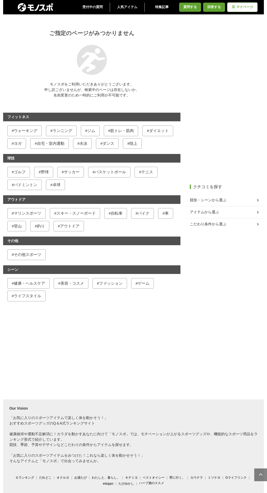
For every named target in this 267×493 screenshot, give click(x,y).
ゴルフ (21, 172)
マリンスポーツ (28, 213)
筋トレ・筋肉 (123, 130)
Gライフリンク (237, 477)
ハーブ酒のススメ (152, 483)
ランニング (63, 130)
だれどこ (46, 477)
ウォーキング (26, 130)
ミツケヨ (215, 477)
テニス (148, 172)
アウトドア (71, 226)
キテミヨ (132, 477)
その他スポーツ (28, 254)
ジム (92, 130)
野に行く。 (178, 477)
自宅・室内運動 (51, 143)
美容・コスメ (73, 283)
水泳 (84, 143)
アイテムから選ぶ (205, 212)
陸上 (134, 143)
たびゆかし (127, 483)
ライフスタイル (28, 296)
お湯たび (81, 477)
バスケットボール (111, 172)
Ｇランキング (25, 477)
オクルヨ (64, 477)
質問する (191, 7)
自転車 (118, 213)
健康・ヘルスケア (30, 283)
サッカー (73, 172)
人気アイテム (128, 7)
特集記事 (163, 7)
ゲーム (144, 283)
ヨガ (19, 143)
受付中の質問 (93, 7)
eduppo (109, 483)
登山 (19, 226)
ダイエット (160, 130)
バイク (144, 213)
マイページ (243, 7)
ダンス (109, 143)
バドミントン (26, 184)
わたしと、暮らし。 (107, 477)
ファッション (112, 283)
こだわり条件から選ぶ (209, 224)
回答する (215, 7)
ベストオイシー (155, 477)
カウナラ (197, 477)
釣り (42, 226)
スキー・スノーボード (77, 213)
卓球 (58, 184)
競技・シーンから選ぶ (209, 200)
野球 (46, 172)
